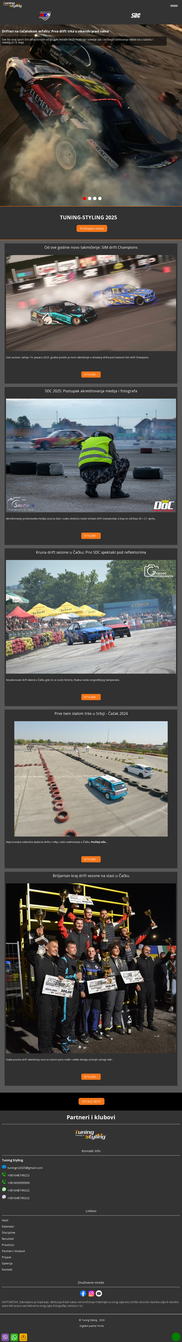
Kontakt (7, 1269)
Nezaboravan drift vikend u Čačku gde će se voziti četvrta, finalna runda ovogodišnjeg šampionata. (63, 680)
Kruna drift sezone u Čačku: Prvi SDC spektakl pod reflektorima (91, 552)
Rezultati (8, 1239)
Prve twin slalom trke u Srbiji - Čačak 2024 (91, 713)
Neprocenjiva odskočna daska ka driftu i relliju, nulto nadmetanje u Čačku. (56, 842)
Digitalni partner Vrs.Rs (92, 1325)
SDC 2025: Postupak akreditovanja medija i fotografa (91, 390)
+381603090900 (18, 1183)
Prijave (6, 1257)
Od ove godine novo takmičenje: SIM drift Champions (91, 247)
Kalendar (8, 1226)
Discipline (8, 1232)
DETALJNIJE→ (91, 374)
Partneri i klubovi (13, 1251)
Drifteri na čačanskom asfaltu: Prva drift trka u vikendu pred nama (55, 31)
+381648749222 (18, 1175)
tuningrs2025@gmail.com (25, 1168)
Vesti (5, 1220)
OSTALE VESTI (97, 1101)
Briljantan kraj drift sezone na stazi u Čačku (91, 875)
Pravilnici (8, 1245)
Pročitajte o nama (92, 228)
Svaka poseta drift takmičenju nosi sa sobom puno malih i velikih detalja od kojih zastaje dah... (59, 1059)
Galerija (7, 1263)
